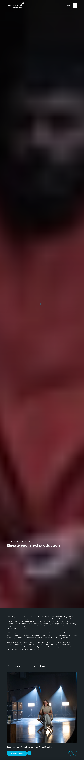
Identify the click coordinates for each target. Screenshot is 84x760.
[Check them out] (19, 753)
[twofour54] (15, 5)
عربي (68, 5)
